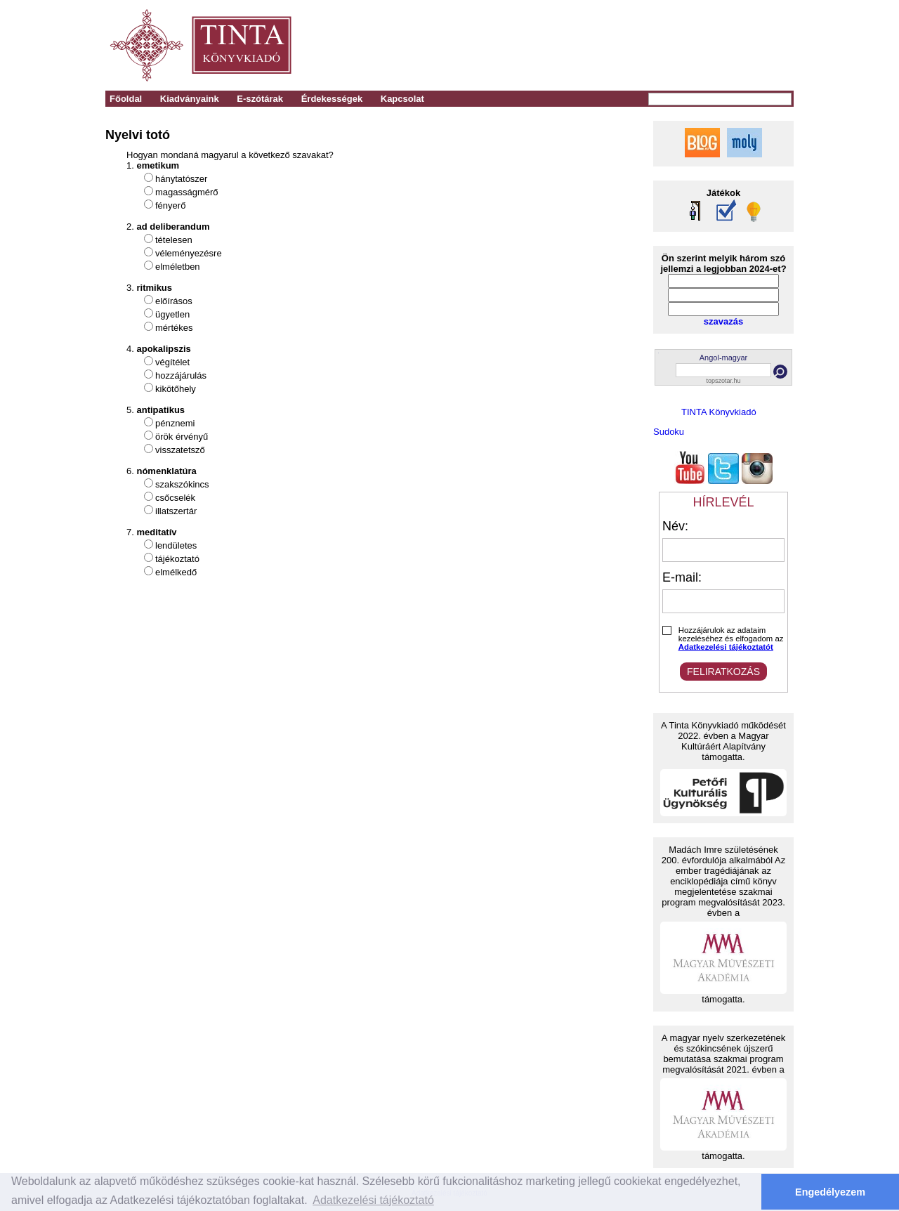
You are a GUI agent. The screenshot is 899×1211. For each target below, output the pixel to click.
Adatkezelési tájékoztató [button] (373, 1200)
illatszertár (176, 511)
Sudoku (668, 431)
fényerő (170, 205)
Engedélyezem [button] (830, 1192)
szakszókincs (182, 484)
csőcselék (175, 497)
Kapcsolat (402, 98)
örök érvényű (181, 436)
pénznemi (175, 423)
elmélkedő (176, 572)
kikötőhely (175, 389)
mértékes (173, 327)
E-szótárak (260, 98)
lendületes (176, 545)
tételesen (173, 240)
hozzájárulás (180, 375)
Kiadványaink (189, 98)
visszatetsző (180, 450)
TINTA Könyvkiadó (718, 412)
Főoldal (126, 98)
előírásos (173, 301)
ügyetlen (172, 314)
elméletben (177, 266)
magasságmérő (186, 192)
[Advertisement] (598, 46)
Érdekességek (331, 98)
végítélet (172, 362)
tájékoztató (177, 559)
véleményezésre (188, 253)
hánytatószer (181, 179)
